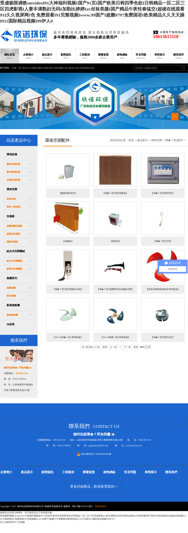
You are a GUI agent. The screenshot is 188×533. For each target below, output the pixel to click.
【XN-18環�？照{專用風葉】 (115, 337)
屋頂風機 (11, 295)
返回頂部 (100, 506)
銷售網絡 (122, 56)
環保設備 (12, 154)
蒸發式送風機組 (14, 268)
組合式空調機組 (16, 251)
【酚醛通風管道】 (68, 193)
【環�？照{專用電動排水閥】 (68, 289)
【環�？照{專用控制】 (163, 193)
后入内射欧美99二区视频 (12, 522)
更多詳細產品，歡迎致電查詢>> (94, 486)
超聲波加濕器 (13, 234)
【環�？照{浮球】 (162, 241)
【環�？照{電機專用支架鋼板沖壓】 (115, 289)
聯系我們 (178, 56)
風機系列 (12, 278)
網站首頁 (9, 56)
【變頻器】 (115, 241)
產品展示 (47, 56)
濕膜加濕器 (12, 241)
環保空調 (12, 189)
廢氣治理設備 (13, 164)
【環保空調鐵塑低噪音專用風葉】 (163, 289)
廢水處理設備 (13, 172)
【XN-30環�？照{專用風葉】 (68, 337)
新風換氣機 (13, 305)
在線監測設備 (13, 179)
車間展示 (159, 56)
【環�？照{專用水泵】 (163, 337)
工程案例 (84, 56)
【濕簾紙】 (68, 241)
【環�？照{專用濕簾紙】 (115, 193)
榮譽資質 (103, 56)
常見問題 (141, 56)
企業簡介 (28, 56)
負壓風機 (11, 288)
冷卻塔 (10, 324)
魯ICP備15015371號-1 (82, 506)
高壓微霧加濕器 (14, 226)
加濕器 (10, 216)
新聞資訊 (65, 56)
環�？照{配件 (14, 207)
